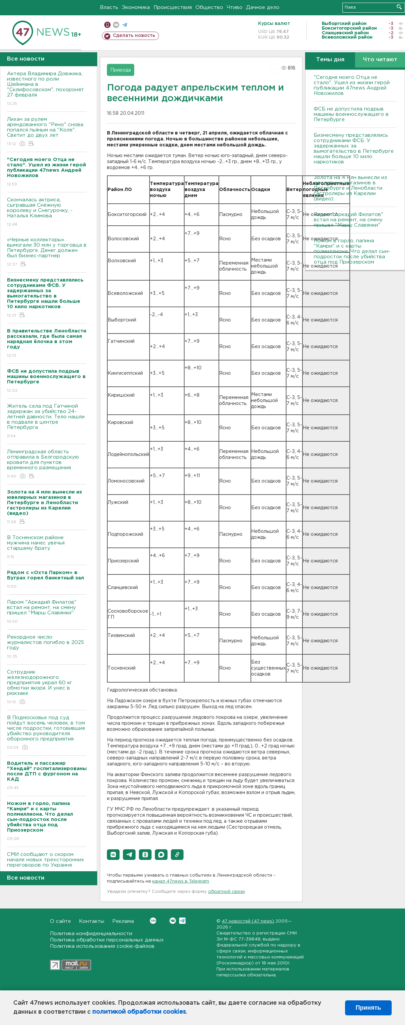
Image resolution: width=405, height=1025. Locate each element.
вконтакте (116, 25)
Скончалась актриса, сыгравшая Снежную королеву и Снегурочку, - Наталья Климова (47, 212)
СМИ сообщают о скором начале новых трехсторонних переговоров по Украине (47, 864)
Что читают (380, 59)
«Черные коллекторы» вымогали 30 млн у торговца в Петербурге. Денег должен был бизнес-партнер (47, 252)
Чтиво (234, 7)
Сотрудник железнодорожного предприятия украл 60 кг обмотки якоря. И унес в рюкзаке (47, 687)
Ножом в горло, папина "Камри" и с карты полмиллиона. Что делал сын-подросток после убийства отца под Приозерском (352, 251)
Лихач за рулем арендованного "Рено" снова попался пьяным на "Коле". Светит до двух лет (47, 132)
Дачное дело (262, 7)
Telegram (182, 921)
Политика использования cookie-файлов (102, 946)
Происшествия (173, 7)
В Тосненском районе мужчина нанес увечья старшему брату (47, 547)
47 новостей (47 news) (248, 921)
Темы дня (330, 59)
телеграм (125, 25)
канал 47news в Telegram (180, 881)
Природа (120, 70)
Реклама (123, 921)
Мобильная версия (107, 25)
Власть (109, 7)
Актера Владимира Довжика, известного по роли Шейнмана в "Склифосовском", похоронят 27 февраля (47, 89)
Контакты (91, 921)
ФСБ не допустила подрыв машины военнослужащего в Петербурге (351, 114)
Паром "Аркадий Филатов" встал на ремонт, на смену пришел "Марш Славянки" (47, 612)
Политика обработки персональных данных (107, 940)
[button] (113, 854)
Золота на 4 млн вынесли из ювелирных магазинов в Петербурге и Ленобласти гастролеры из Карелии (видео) (350, 188)
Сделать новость (134, 36)
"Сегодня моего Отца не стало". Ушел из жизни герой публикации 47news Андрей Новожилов (352, 85)
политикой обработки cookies (139, 1012)
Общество (209, 7)
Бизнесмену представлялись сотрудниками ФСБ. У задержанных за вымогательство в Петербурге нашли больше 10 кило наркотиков (354, 148)
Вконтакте (153, 921)
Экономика (136, 7)
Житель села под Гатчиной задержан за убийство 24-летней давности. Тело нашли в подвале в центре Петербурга (47, 421)
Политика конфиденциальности (91, 933)
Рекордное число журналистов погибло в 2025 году (47, 647)
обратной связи (226, 892)
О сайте (60, 921)
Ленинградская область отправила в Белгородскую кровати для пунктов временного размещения (47, 464)
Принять (368, 1007)
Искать (399, 6)
